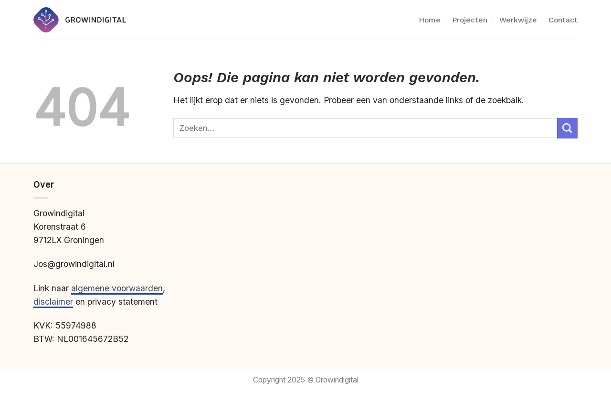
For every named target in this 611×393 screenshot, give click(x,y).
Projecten (469, 19)
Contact (563, 19)
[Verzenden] (567, 128)
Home (430, 19)
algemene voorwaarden (117, 288)
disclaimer (53, 302)
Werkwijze (518, 19)
